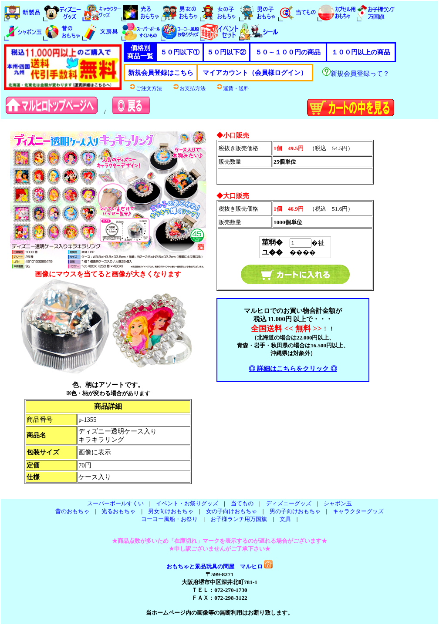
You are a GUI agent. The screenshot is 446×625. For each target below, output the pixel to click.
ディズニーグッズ (288, 503)
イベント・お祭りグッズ (187, 503)
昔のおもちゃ (72, 511)
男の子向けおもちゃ (295, 511)
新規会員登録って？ (355, 73)
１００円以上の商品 (360, 52)
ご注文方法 (145, 88)
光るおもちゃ (118, 511)
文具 (285, 519)
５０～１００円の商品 (288, 52)
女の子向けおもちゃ (231, 511)
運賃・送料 (232, 88)
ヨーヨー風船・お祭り (169, 519)
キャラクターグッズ (358, 511)
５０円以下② (226, 52)
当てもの (242, 503)
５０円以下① (179, 52)
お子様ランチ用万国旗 (238, 519)
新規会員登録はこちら (160, 72)
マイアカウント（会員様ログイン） (255, 72)
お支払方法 (189, 88)
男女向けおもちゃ (170, 511)
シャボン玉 (338, 503)
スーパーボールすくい (115, 503)
